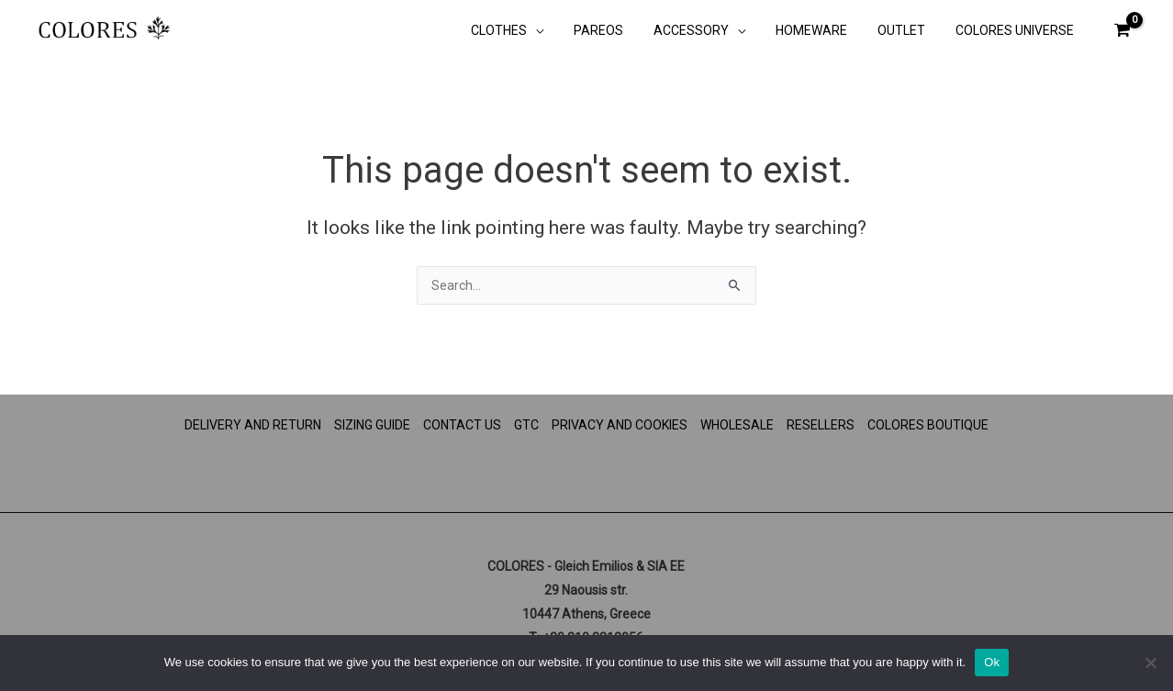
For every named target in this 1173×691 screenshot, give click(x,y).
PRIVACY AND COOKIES (619, 425)
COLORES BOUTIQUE (928, 425)
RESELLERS (821, 425)
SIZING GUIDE (372, 425)
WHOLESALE (737, 425)
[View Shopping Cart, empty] (1122, 30)
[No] (1150, 662)
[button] (561, 32)
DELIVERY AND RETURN (252, 425)
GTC (526, 425)
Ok (992, 662)
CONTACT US (462, 425)
